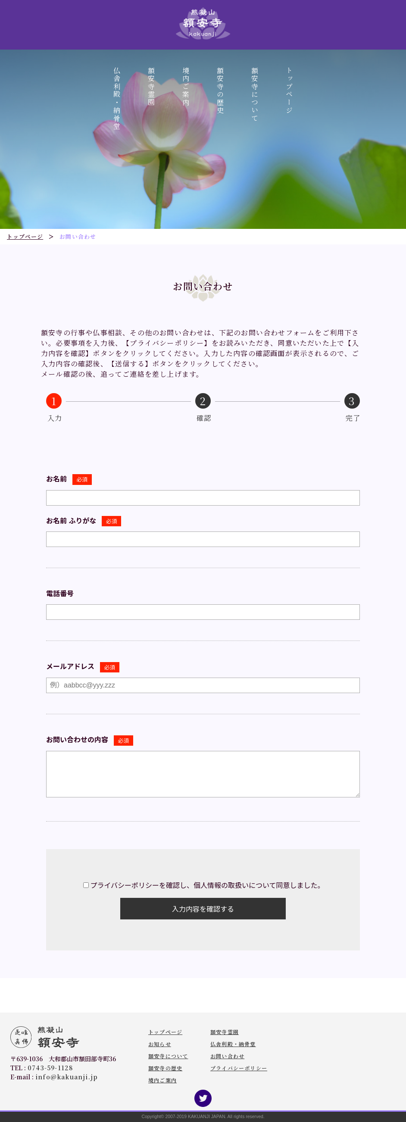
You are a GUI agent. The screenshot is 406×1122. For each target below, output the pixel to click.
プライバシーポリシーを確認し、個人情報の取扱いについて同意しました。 (207, 885)
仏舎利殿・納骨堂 (117, 98)
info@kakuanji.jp (66, 1076)
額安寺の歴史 (220, 90)
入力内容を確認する (203, 909)
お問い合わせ (227, 1055)
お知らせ (159, 1043)
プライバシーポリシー (238, 1068)
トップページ (289, 90)
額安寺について (255, 94)
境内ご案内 (186, 86)
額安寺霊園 (151, 86)
